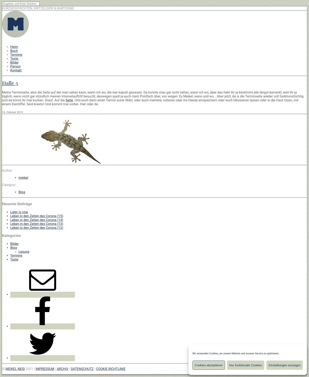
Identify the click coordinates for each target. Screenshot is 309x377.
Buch (14, 51)
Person (15, 66)
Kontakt (16, 70)
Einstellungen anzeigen (285, 365)
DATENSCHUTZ (82, 369)
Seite (69, 100)
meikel (23, 178)
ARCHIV (62, 369)
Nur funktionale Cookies (245, 365)
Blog (22, 192)
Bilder (14, 62)
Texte (14, 59)
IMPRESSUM (45, 369)
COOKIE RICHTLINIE (110, 369)
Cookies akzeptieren (209, 365)
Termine (16, 55)
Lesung (24, 252)
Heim (14, 47)
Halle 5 (10, 83)
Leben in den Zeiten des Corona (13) (36, 224)
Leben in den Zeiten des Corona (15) (36, 216)
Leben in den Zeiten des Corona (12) (36, 228)
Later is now (19, 212)
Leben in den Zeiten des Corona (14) (36, 220)
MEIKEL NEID (15, 369)
